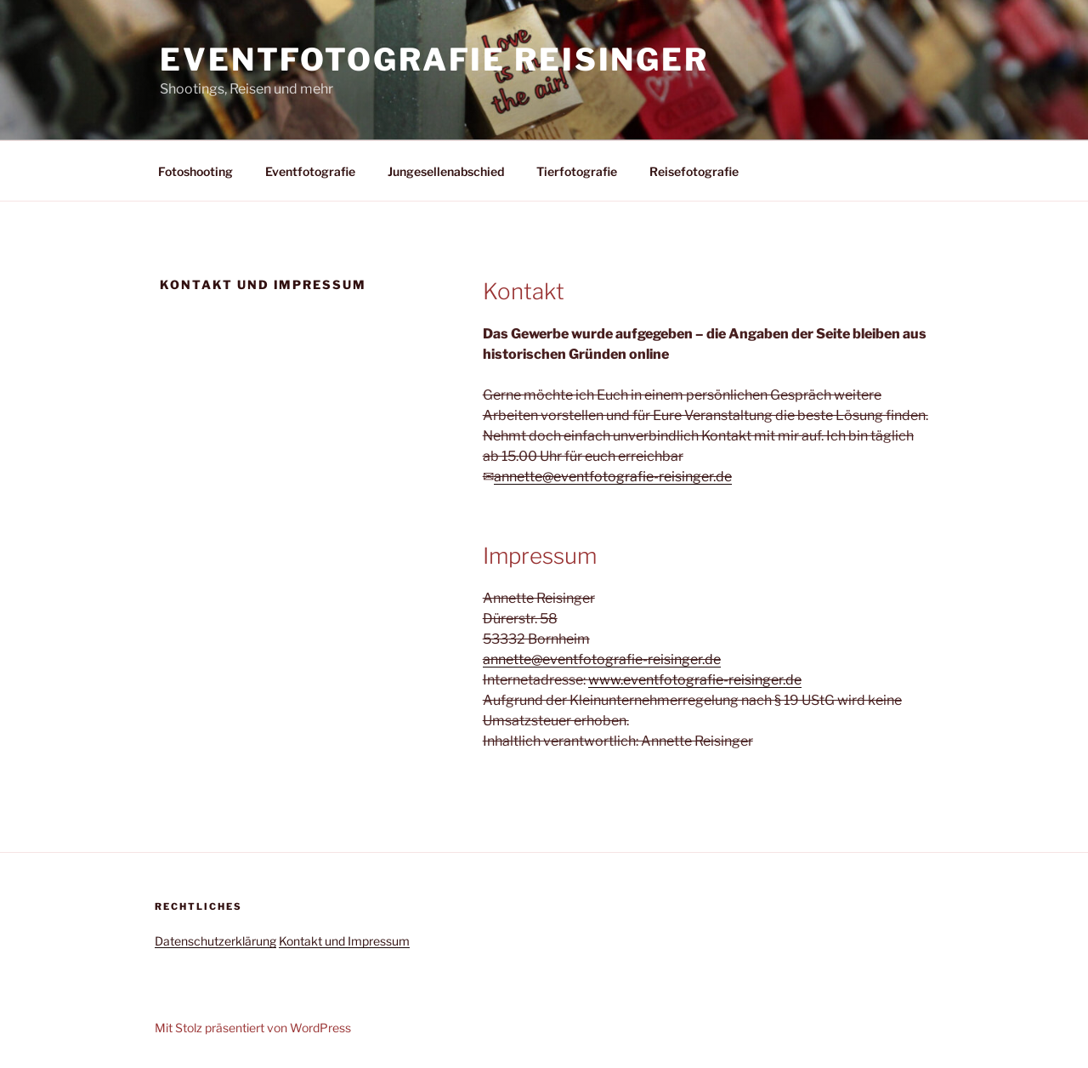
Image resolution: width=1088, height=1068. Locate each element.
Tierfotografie (576, 171)
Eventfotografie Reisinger (434, 59)
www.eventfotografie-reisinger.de (695, 680)
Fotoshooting (195, 171)
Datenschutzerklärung (215, 941)
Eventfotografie (310, 171)
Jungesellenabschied (446, 171)
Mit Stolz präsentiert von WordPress (253, 1027)
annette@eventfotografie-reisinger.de (613, 477)
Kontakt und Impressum (344, 941)
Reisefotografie (694, 171)
